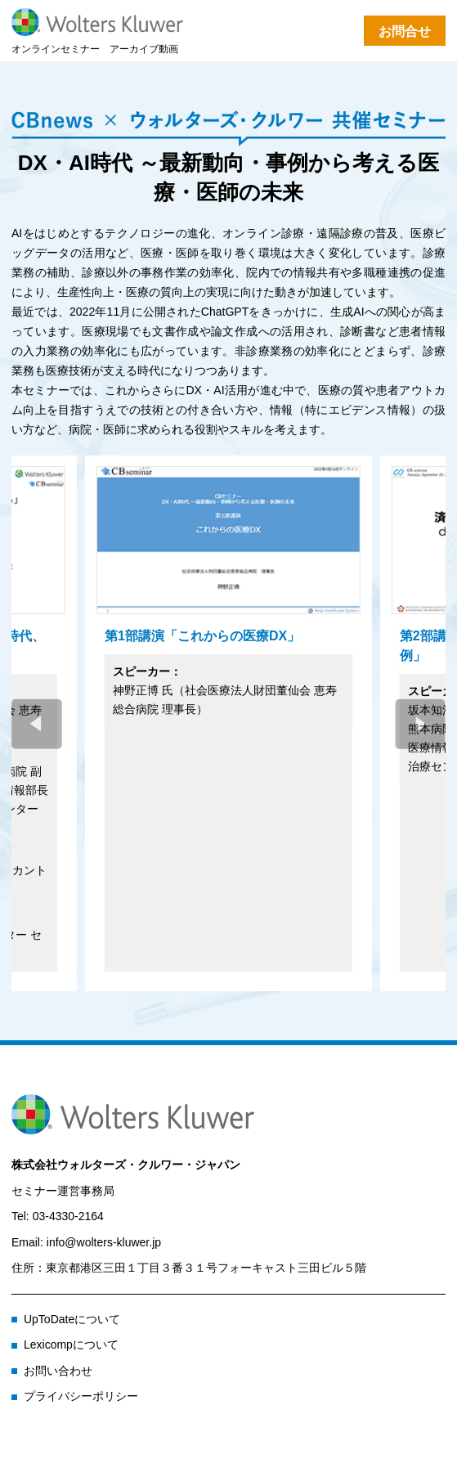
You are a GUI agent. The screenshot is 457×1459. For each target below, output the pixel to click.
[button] (420, 723)
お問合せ (405, 31)
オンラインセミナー (55, 49)
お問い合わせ (58, 1370)
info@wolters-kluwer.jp (104, 1242)
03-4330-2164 (68, 1216)
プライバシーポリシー (81, 1396)
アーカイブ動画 (144, 49)
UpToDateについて (72, 1319)
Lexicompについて (71, 1344)
